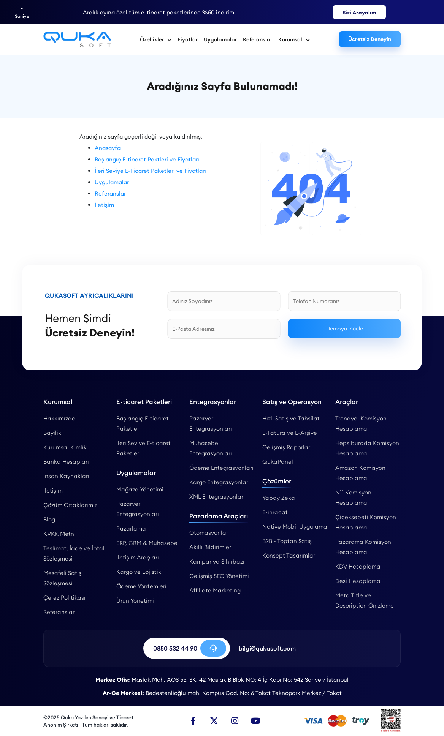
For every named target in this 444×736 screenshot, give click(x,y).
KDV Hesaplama (358, 566)
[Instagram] (235, 721)
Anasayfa (108, 148)
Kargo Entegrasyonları (219, 482)
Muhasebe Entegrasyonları (210, 448)
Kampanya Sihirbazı (216, 561)
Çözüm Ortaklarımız (70, 505)
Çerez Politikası (64, 597)
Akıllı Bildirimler (210, 547)
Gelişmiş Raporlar (286, 447)
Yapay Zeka (278, 497)
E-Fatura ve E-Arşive (289, 432)
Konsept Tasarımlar (288, 555)
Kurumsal (294, 39)
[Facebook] (193, 721)
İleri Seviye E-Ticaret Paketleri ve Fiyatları (150, 170)
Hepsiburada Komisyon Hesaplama (367, 448)
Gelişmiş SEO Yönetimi (219, 576)
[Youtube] (256, 721)
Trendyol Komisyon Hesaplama (361, 423)
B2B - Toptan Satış (287, 541)
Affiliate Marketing (215, 590)
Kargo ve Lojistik (138, 571)
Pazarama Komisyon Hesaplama (363, 547)
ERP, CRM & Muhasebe (147, 542)
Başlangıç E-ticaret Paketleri (142, 423)
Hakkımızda (59, 418)
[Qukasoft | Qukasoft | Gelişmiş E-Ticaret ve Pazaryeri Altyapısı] (77, 39)
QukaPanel (277, 461)
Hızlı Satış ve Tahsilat (291, 418)
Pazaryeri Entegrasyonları (137, 509)
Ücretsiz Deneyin (369, 39)
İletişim (104, 204)
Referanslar (257, 39)
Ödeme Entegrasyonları (221, 467)
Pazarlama (131, 528)
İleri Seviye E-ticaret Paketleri (143, 448)
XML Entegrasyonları (217, 496)
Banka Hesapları (66, 461)
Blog (49, 519)
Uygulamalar (220, 39)
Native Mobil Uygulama (294, 526)
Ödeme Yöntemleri (141, 586)
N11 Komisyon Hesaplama (353, 497)
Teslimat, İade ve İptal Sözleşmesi (74, 553)
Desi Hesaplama (358, 580)
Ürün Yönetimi (135, 600)
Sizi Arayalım (359, 12)
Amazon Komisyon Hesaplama (360, 473)
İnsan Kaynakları (66, 476)
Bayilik (52, 432)
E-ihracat (275, 512)
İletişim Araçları (137, 557)
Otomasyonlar (208, 532)
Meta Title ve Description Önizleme (364, 600)
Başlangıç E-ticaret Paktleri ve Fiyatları (147, 159)
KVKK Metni (59, 533)
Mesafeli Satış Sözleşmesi (62, 578)
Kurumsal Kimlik (65, 447)
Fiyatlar (188, 39)
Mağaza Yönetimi (139, 489)
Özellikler (155, 39)
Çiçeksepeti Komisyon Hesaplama (365, 522)
